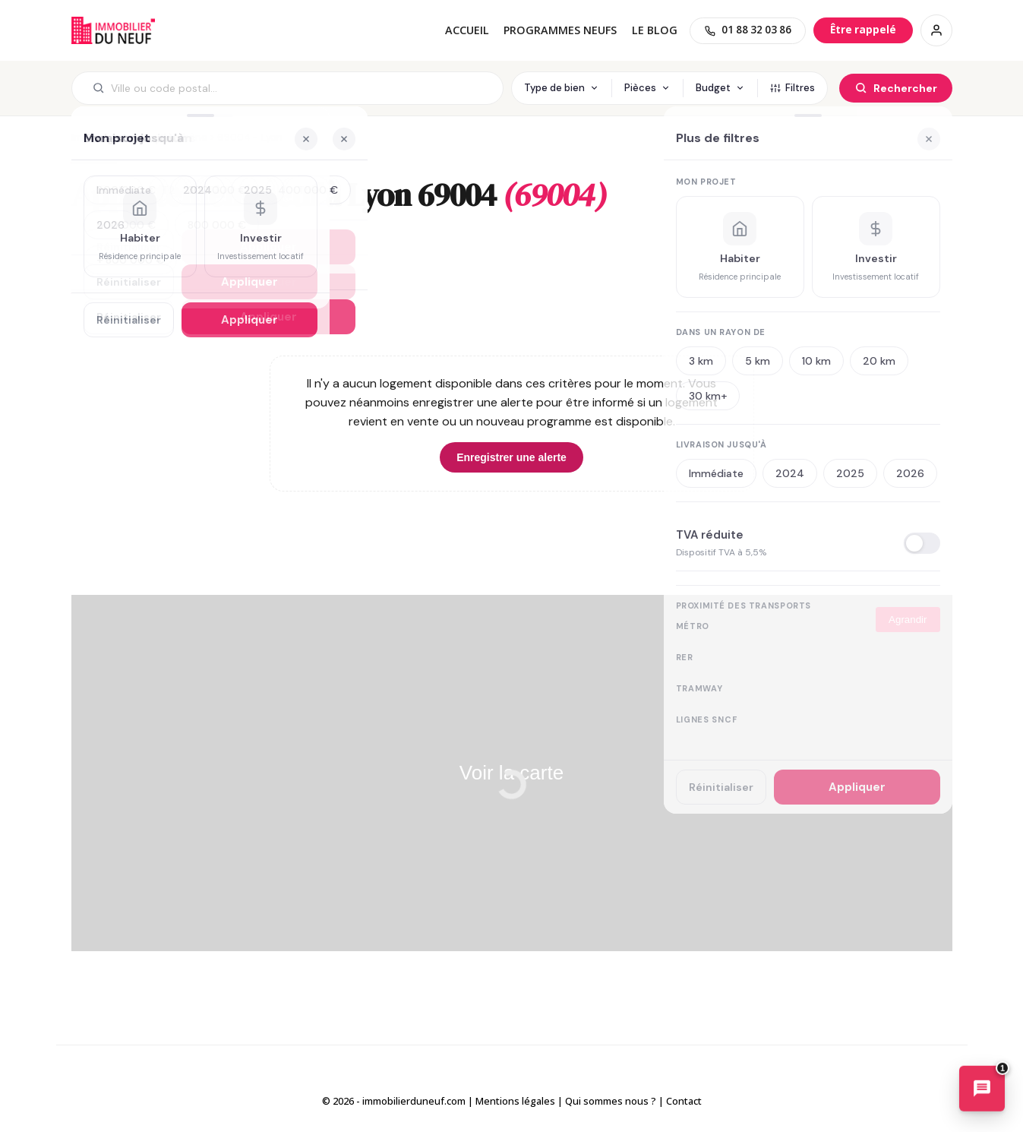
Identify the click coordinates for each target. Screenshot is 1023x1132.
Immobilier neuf (107, 137)
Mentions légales (515, 1101)
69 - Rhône (180, 137)
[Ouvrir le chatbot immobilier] (982, 1089)
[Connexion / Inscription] (936, 30)
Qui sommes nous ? (610, 1101)
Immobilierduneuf (113, 30)
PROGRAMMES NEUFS (560, 30)
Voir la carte (511, 772)
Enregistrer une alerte (511, 457)
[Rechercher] (895, 88)
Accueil (467, 30)
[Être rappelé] (863, 30)
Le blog (654, 30)
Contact (684, 1101)
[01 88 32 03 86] (748, 30)
